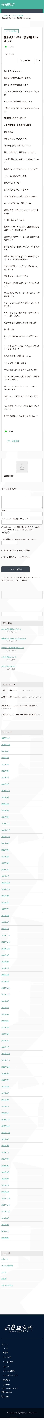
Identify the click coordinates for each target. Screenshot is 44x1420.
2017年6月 (5, 1240)
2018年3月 (5, 1181)
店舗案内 (6, 1382)
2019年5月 (5, 1089)
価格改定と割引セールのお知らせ (13, 641)
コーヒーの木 (8, 1364)
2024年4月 (5, 819)
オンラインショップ (10, 1378)
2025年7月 (5, 760)
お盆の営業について (8, 659)
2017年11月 (5, 1207)
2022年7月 (5, 911)
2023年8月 (5, 846)
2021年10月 (5, 951)
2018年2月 (5, 1188)
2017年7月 (5, 1234)
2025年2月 (5, 780)
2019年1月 (5, 1115)
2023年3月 (5, 865)
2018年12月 (5, 1122)
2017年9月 (5, 1221)
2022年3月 (5, 925)
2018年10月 (5, 1135)
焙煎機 (3, 1281)
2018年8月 (5, 1148)
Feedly (6, 1399)
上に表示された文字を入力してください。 (19, 542)
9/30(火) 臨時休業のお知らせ (12, 650)
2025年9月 (5, 754)
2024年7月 (5, 806)
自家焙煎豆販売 (7, 1288)
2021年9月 (5, 957)
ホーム (5, 1350)
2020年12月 (5, 990)
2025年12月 (5, 740)
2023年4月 (5, 859)
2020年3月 (5, 1036)
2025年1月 (5, 786)
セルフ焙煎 (7, 1360)
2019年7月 (5, 1082)
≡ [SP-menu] (22, 11)
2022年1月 (5, 931)
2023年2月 (5, 872)
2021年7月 (5, 971)
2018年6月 (5, 1161)
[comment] (22, 503)
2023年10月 (5, 839)
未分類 (3, 1275)
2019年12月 (5, 1056)
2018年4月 (5, 1174)
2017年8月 (5, 1227)
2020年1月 (5, 1049)
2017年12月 (5, 1201)
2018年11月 (5, 1128)
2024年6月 (5, 813)
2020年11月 (5, 997)
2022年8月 (5, 905)
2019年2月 (5, 1109)
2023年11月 (5, 833)
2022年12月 (5, 885)
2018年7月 (5, 1155)
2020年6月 (5, 1017)
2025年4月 (5, 767)
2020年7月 (5, 1010)
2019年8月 (5, 1076)
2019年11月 (5, 1063)
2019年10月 (5, 1069)
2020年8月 (5, 1003)
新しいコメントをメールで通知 (16, 553)
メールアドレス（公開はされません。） (14, 521)
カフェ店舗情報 (12, 441)
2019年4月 (5, 1095)
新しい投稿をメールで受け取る (16, 560)
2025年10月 (5, 747)
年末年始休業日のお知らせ (11, 632)
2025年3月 (5, 773)
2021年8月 (5, 964)
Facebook (8, 1394)
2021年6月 (5, 977)
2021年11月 (5, 944)
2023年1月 (5, 878)
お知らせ (4, 1261)
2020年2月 (5, 1043)
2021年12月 (5, 938)
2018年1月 (5, 1194)
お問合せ (6, 1387)
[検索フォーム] (20, 616)
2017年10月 (5, 1214)
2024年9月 (5, 800)
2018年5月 (5, 1168)
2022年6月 (5, 918)
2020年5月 (5, 1023)
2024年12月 (5, 793)
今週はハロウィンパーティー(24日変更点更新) (18, 708)
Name (3, 513)
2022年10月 (5, 892)
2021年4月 (5, 984)
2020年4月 (5, 1030)
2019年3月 (5, 1102)
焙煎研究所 (8, 4)
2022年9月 (5, 898)
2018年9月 (5, 1142)
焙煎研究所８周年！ (8, 669)
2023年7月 (5, 852)
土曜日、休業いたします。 (11, 693)
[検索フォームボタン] (40, 616)
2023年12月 (5, 826)
